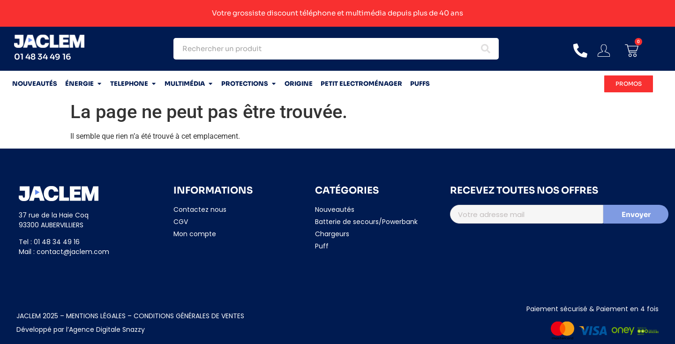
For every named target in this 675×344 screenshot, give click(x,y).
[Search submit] (485, 48)
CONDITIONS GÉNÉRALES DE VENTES (189, 316)
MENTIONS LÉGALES (95, 316)
